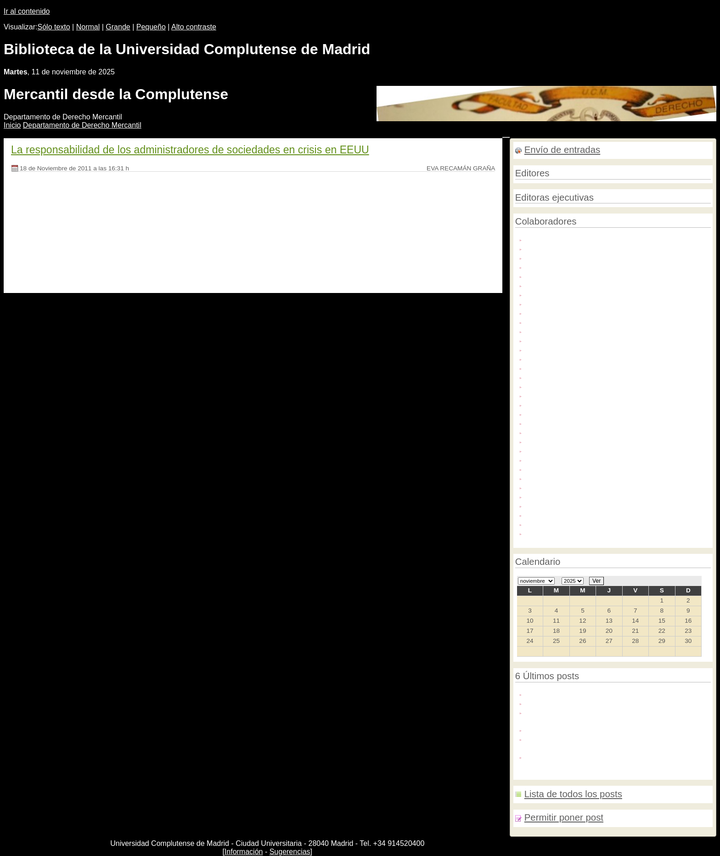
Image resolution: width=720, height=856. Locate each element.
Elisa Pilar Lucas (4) (556, 312)
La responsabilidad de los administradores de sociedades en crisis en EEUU (190, 150)
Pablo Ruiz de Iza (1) (558, 514)
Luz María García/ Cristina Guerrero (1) (586, 459)
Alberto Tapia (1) (551, 257)
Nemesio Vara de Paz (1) (564, 505)
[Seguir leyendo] (37, 270)
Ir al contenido (27, 11)
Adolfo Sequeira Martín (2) (566, 238)
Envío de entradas (562, 150)
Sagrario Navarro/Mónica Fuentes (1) (582, 523)
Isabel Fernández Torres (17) (570, 349)
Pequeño (151, 27)
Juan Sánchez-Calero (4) (564, 404)
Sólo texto (54, 27)
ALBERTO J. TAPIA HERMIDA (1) (577, 248)
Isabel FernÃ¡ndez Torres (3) (569, 367)
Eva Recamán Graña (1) (563, 321)
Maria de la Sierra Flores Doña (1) (578, 468)
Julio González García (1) (565, 431)
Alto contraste (193, 27)
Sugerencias (290, 852)
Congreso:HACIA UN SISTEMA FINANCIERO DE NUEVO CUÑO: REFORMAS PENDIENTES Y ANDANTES (614, 742)
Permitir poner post (563, 817)
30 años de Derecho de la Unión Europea (589, 693)
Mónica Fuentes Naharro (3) (569, 496)
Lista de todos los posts (573, 794)
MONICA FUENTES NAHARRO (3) (579, 486)
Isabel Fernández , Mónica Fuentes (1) (585, 340)
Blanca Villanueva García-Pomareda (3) (586, 266)
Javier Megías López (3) (562, 385)
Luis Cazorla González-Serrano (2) (579, 441)
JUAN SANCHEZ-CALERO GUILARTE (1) (590, 413)
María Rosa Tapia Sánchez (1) (572, 477)
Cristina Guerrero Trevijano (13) (574, 284)
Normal (88, 27)
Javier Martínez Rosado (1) (567, 376)
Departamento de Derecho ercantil (82, 125)
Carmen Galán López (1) (564, 275)
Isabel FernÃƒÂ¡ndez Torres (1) (573, 330)
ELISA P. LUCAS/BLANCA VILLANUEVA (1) (593, 303)
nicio (12, 125)
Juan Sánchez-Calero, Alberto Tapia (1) (586, 422)
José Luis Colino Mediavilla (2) (572, 395)
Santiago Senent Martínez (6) (570, 532)
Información (244, 852)
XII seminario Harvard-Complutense (580, 729)
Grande (118, 27)
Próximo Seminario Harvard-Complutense (589, 702)
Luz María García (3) (557, 450)
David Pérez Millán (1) (559, 294)
